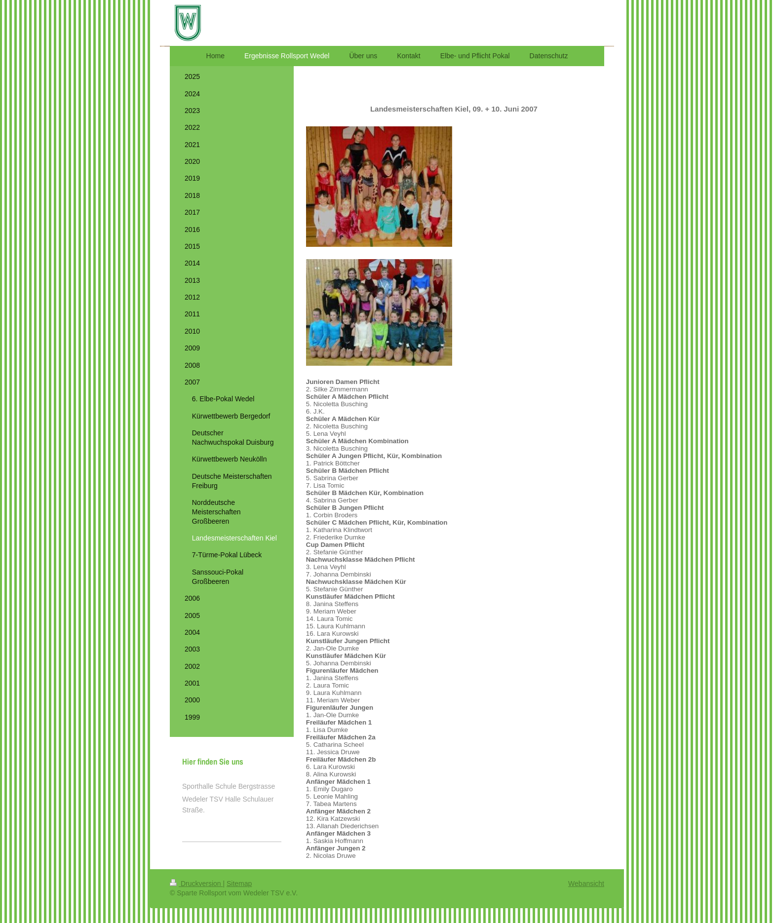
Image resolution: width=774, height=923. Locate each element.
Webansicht (586, 883)
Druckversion (196, 883)
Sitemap (239, 883)
